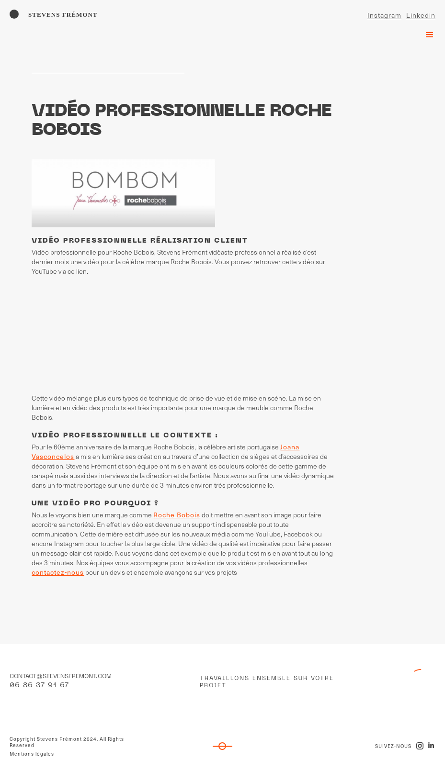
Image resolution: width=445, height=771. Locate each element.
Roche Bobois (176, 515)
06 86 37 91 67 (39, 685)
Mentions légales (32, 753)
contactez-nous (58, 572)
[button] (425, 32)
